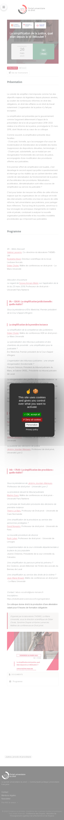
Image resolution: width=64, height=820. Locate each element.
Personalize (32, 425)
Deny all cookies (32, 420)
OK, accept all (32, 414)
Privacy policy (32, 429)
